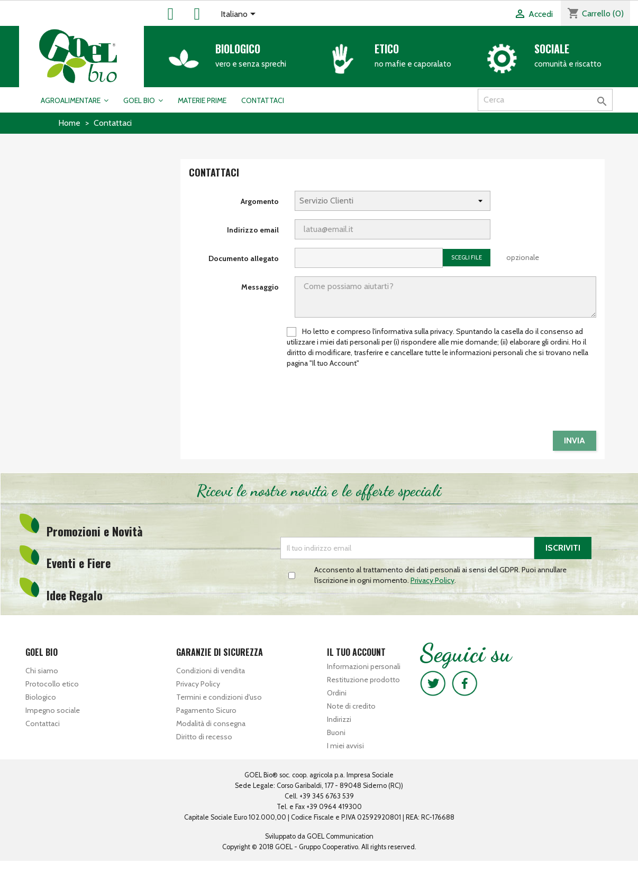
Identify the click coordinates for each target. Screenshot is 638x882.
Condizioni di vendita (210, 670)
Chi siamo (41, 670)
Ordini (337, 693)
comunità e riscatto (567, 64)
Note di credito (351, 706)
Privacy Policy (198, 684)
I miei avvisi (345, 745)
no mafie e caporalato (413, 64)
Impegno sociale (52, 710)
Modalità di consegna (210, 723)
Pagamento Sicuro (206, 710)
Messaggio (260, 287)
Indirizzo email (253, 230)
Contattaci (42, 723)
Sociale (551, 49)
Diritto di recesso (204, 736)
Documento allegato (243, 258)
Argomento (260, 201)
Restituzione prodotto (363, 679)
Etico (387, 49)
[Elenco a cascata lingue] (240, 14)
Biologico (237, 49)
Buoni (336, 732)
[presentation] (515, 401)
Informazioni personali (363, 666)
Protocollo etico (52, 684)
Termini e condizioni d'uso (219, 697)
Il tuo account (356, 652)
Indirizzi (339, 719)
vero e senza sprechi (250, 64)
